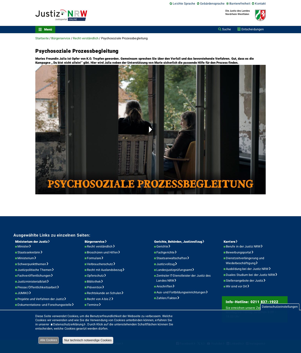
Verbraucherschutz (100, 264)
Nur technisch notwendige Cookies (88, 340)
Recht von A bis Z (99, 299)
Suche (226, 29)
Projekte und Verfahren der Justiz (40, 299)
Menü (48, 29)
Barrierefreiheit (239, 3)
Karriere (229, 241)
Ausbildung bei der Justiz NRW (247, 269)
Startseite (42, 38)
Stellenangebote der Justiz (244, 280)
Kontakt (260, 3)
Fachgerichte (165, 252)
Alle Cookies (48, 340)
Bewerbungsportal (238, 252)
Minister (23, 246)
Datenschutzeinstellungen (280, 306)
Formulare (94, 258)
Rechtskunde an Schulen (104, 293)
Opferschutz (95, 275)
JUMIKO (23, 293)
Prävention (94, 287)
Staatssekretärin (28, 252)
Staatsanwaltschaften (171, 258)
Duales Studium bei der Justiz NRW (250, 275)
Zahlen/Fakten (166, 298)
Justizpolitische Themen (34, 270)
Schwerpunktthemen (31, 264)
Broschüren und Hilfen (102, 252)
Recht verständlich (85, 38)
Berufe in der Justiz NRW (243, 246)
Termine (93, 305)
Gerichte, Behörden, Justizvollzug (178, 241)
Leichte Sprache (184, 3)
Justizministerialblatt (32, 281)
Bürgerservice (60, 38)
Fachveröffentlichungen (34, 275)
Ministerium (25, 258)
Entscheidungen (252, 29)
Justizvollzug (165, 264)
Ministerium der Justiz (31, 241)
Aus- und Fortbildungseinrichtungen (181, 292)
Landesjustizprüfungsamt (174, 270)
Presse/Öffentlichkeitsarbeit (37, 287)
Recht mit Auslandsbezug (104, 270)
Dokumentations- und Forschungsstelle (44, 305)
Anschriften (164, 286)
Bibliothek (94, 281)
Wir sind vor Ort (236, 286)
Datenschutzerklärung (68, 324)
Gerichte (162, 246)
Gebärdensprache (212, 3)
